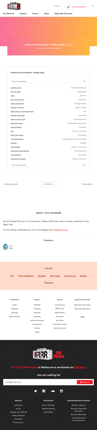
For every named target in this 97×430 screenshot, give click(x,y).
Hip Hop (55, 276)
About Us (18, 400)
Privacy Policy (18, 422)
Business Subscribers (78, 414)
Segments (14, 309)
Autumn (14, 143)
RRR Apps (80, 367)
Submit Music (48, 412)
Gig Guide (59, 316)
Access (18, 408)
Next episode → (88, 184)
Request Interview (48, 408)
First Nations (26, 276)
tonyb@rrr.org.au (60, 229)
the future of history (18, 159)
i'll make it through (18, 115)
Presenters (37, 316)
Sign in (57, 6)
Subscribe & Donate (82, 300)
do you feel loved (17, 139)
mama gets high (17, 123)
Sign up (84, 382)
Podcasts (37, 313)
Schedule (37, 305)
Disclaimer (18, 419)
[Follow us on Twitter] (35, 391)
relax (13, 96)
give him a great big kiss (20, 151)
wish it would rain (17, 104)
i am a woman (16, 155)
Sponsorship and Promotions (78, 400)
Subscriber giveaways (82, 309)
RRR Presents (60, 313)
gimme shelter (16, 127)
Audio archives (14, 316)
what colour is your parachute (22, 111)
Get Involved (48, 400)
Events (59, 300)
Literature (70, 276)
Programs (37, 309)
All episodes (48, 184)
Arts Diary (59, 320)
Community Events (60, 324)
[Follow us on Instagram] (61, 391)
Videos (37, 332)
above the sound (17, 135)
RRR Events (60, 309)
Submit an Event (60, 328)
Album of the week (37, 320)
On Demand (14, 300)
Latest (14, 305)
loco (12, 131)
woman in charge (17, 107)
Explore (37, 300)
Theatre (48, 282)
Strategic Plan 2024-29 (18, 412)
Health (42, 276)
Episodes (14, 313)
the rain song (16, 92)
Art (12, 276)
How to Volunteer (48, 405)
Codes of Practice (18, 415)
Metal (83, 276)
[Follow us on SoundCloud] (53, 391)
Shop (82, 317)
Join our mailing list (48, 375)
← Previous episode (10, 184)
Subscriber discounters (82, 305)
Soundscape (37, 324)
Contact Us (18, 405)
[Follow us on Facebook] (43, 391)
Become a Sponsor (79, 405)
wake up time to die (18, 119)
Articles (37, 328)
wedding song (16, 88)
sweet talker (15, 147)
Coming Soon (60, 305)
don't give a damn (17, 100)
